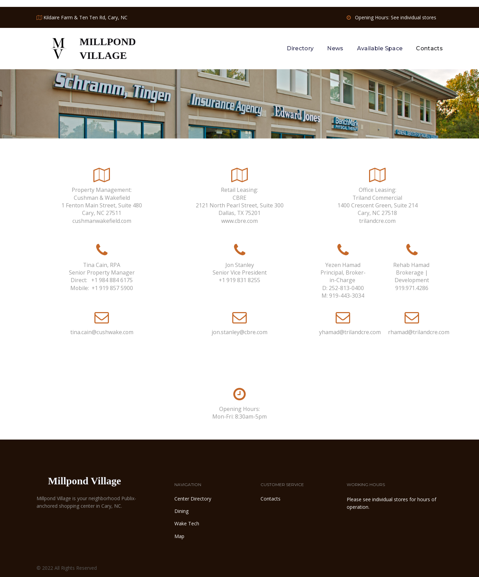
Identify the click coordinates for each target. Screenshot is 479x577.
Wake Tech (186, 522)
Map (179, 535)
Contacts (429, 48)
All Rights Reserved (75, 567)
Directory (300, 48)
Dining (181, 510)
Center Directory (192, 497)
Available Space (380, 48)
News (335, 48)
